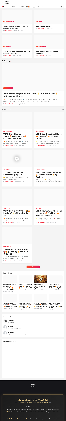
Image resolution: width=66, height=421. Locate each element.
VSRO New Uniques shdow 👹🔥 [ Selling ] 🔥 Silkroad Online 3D (15, 251)
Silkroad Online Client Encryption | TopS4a (13, 173)
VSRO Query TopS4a (43, 26)
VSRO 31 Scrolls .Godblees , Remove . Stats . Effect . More (16, 52)
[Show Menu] (2, 2)
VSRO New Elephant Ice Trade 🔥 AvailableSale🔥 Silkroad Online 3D (30, 95)
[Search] (64, 2)
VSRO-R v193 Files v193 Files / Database (47, 52)
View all (62, 109)
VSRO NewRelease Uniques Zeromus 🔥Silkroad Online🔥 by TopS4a (55, 305)
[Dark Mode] (60, 2)
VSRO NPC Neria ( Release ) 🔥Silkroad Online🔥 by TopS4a (48, 174)
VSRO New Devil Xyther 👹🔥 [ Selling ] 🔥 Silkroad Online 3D (30, 7)
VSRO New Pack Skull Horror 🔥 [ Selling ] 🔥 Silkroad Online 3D (49, 136)
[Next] (63, 7)
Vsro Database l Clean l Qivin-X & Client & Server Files (15, 27)
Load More (32, 267)
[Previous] (61, 7)
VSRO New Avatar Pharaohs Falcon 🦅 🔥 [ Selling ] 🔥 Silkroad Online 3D (49, 213)
